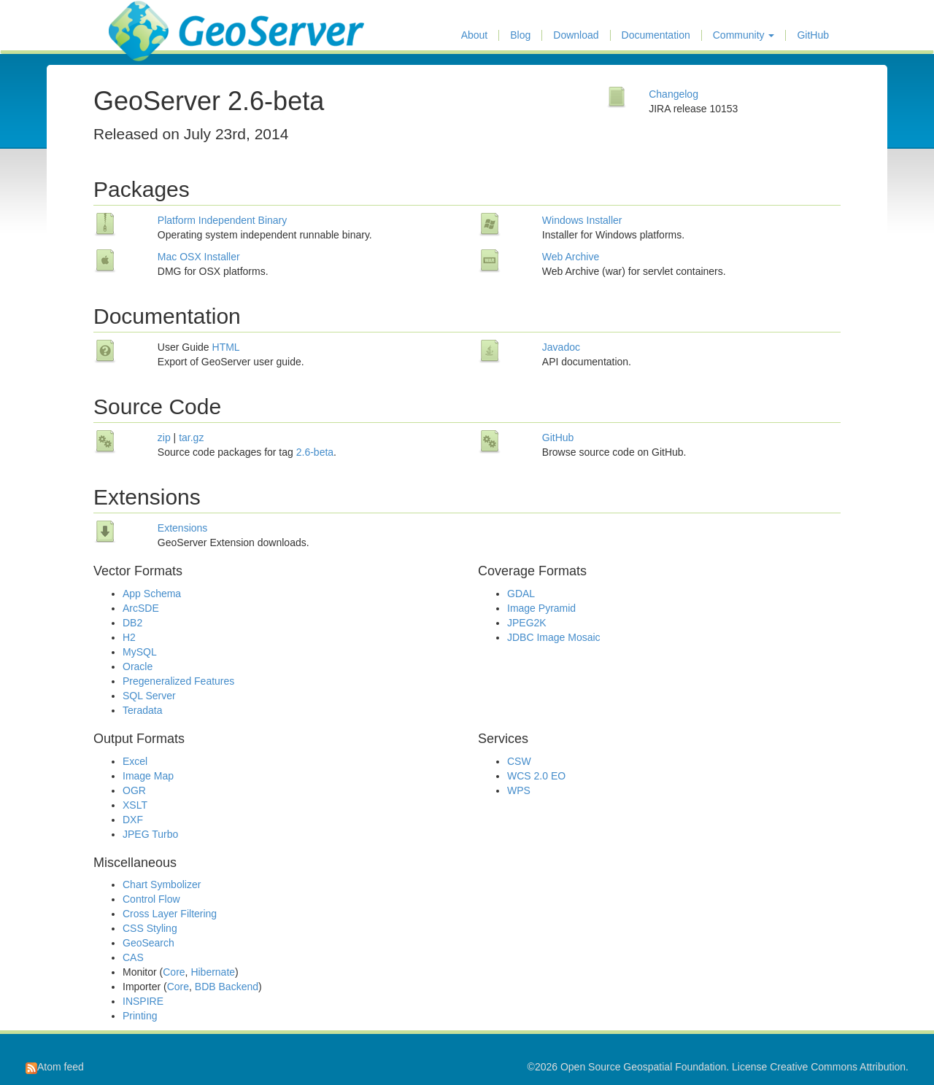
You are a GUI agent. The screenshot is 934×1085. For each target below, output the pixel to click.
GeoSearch (148, 943)
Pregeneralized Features (178, 681)
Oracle (138, 666)
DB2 (132, 623)
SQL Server (149, 695)
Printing (140, 1016)
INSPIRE (143, 1001)
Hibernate (212, 972)
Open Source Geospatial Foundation (643, 1067)
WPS (518, 790)
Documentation (656, 35)
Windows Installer (582, 220)
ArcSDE (141, 608)
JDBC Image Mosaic (554, 637)
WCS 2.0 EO (536, 776)
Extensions (182, 528)
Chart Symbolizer (162, 884)
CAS (133, 957)
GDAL (521, 593)
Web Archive (570, 256)
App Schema (152, 593)
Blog (520, 35)
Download (575, 35)
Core (174, 972)
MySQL (140, 652)
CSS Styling (150, 928)
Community (744, 35)
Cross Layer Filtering (170, 913)
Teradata (142, 710)
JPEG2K (527, 623)
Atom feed (55, 1067)
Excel (135, 761)
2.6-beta (314, 452)
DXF (133, 819)
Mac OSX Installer (199, 256)
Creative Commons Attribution (838, 1067)
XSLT (135, 805)
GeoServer (151, 19)
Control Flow (151, 899)
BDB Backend (226, 986)
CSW (519, 761)
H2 (129, 637)
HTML (226, 347)
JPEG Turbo (150, 834)
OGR (134, 790)
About (474, 35)
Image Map (148, 776)
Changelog (673, 94)
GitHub (813, 35)
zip (164, 437)
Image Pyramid (541, 608)
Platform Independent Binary (222, 220)
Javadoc (561, 347)
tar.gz (191, 437)
